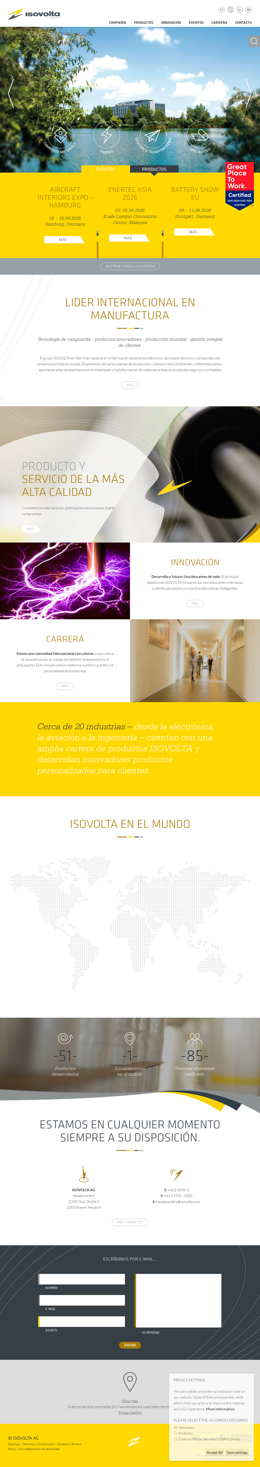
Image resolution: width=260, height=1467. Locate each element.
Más (63, 239)
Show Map (130, 1401)
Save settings (237, 1452)
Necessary (187, 1427)
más (130, 385)
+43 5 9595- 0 (178, 1190)
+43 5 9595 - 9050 (178, 1195)
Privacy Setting (130, 1412)
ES (222, 10)
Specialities (200, 138)
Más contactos (130, 1222)
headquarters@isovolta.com (178, 1201)
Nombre (52, 1288)
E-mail (51, 1309)
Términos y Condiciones (38, 1444)
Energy (106, 138)
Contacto (243, 22)
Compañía (117, 22)
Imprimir (14, 1444)
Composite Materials (60, 138)
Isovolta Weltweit (231, 6)
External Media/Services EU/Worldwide (209, 1439)
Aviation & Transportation (153, 138)
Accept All (215, 1452)
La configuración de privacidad (39, 1449)
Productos (143, 22)
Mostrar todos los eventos (130, 266)
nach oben (134, 1441)
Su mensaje (151, 1333)
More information (220, 1409)
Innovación (171, 22)
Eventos (196, 22)
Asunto (51, 1330)
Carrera (219, 22)
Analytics (186, 1433)
